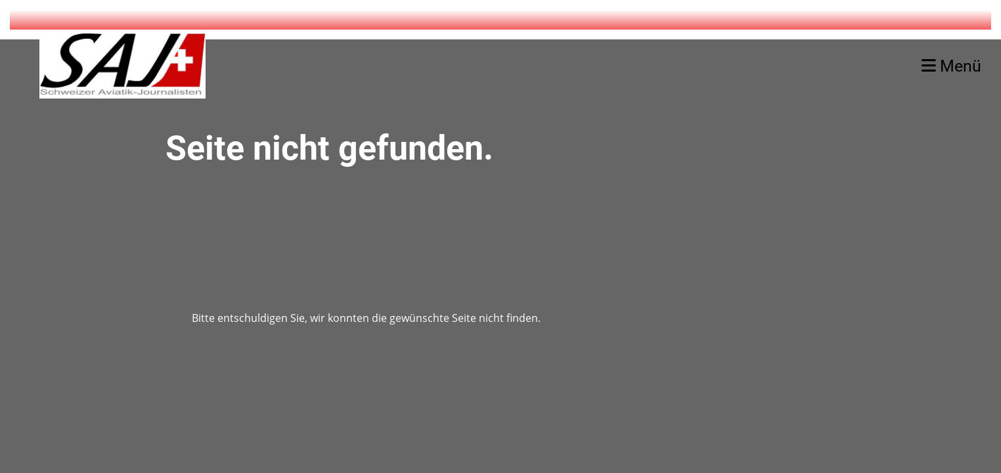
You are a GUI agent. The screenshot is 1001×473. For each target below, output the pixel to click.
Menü (951, 66)
